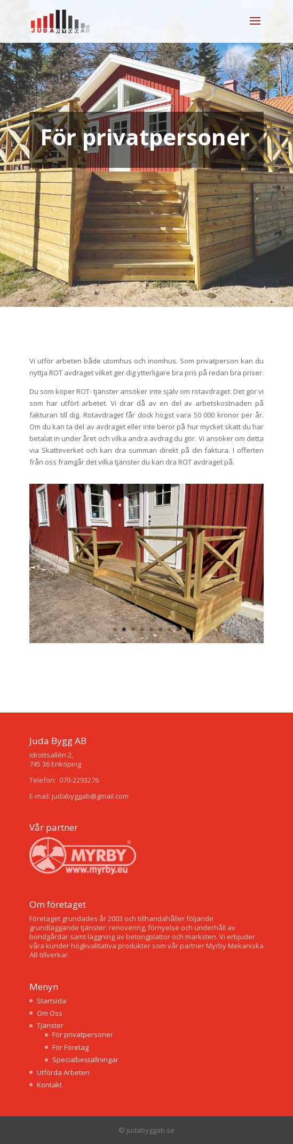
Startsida (51, 1001)
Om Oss (49, 1013)
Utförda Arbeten (63, 1072)
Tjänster (50, 1025)
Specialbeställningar (85, 1059)
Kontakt (49, 1084)
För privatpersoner (82, 1034)
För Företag (70, 1047)
